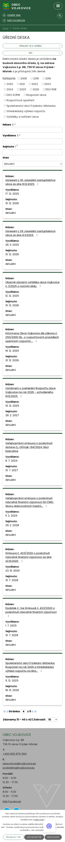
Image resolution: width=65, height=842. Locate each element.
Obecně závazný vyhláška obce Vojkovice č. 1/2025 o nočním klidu (32, 284)
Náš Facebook (12, 801)
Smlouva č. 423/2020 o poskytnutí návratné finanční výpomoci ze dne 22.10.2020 (28, 557)
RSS (45, 52)
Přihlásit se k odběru (40, 45)
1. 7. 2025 (11, 625)
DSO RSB (50, 89)
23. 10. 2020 (12, 570)
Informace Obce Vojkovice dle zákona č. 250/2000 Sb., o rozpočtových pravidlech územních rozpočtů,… (32, 337)
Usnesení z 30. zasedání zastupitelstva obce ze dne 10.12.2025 (30, 182)
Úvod (5, 28)
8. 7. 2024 (11, 460)
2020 (10, 84)
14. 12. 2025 (12, 405)
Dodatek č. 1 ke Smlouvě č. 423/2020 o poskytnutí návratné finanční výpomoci (31, 611)
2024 (10, 89)
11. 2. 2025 (11, 515)
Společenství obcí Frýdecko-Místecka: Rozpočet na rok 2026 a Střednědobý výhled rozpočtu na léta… (30, 667)
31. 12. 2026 (12, 203)
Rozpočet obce (36, 95)
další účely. (39, 819)
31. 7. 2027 (11, 470)
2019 (48, 78)
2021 (22, 84)
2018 (36, 78)
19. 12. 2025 (12, 351)
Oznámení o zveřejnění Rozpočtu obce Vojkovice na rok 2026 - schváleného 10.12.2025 (30, 392)
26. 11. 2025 (12, 244)
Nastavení (53, 837)
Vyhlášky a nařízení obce (23, 117)
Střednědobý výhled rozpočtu (26, 111)
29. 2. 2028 (12, 525)
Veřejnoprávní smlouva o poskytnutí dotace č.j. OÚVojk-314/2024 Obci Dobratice (28, 447)
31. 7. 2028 (11, 580)
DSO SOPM (13, 95)
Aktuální (10, 213)
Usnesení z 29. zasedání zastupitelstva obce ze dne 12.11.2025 (30, 233)
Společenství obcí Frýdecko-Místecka (31, 105)
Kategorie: (9, 78)
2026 (36, 89)
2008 (23, 78)
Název (8, 124)
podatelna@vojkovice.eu (19, 768)
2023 (47, 84)
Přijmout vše (13, 837)
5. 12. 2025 (11, 680)
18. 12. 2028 (12, 690)
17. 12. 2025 (12, 193)
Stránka (14, 711)
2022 (34, 84)
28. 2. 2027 (12, 415)
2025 (23, 89)
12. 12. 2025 (12, 296)
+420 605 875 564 (15, 754)
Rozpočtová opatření (20, 100)
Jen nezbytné (34, 837)
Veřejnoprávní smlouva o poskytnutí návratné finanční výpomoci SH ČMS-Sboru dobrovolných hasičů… (29, 502)
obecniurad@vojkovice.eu (19, 763)
